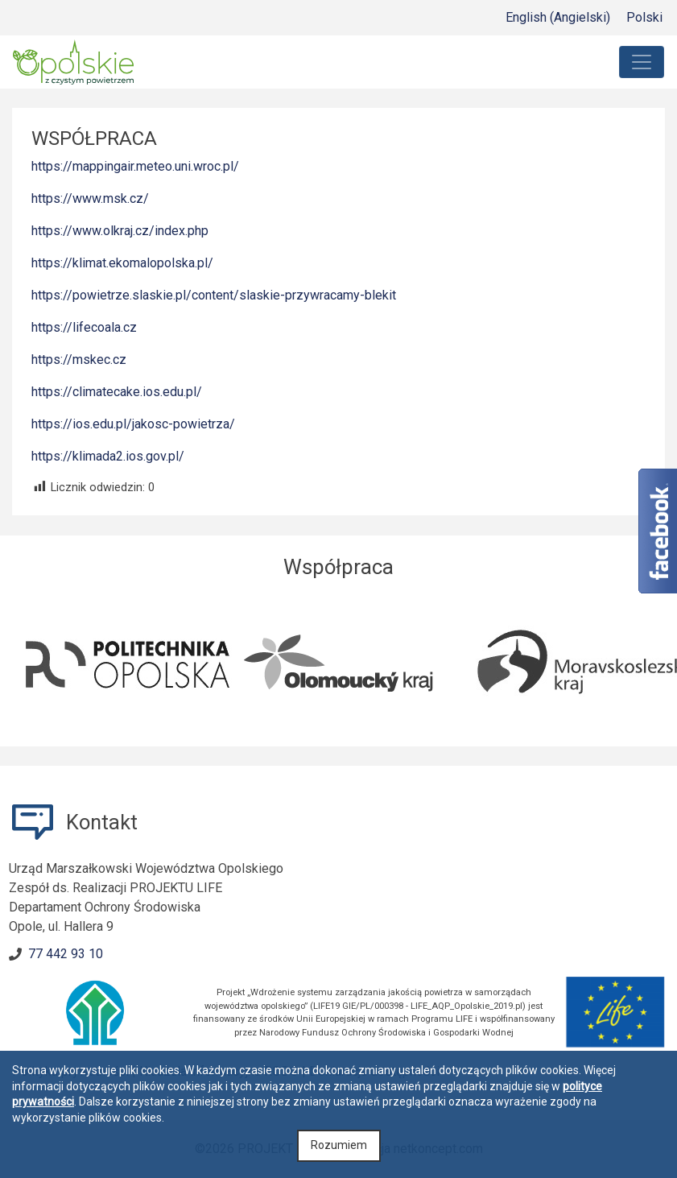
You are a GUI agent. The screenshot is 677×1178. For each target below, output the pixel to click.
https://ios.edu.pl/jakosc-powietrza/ (133, 424)
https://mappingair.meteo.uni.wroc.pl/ (135, 166)
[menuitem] (557, 17)
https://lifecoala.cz (84, 327)
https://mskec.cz (78, 359)
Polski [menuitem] (644, 17)
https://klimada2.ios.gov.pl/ (107, 456)
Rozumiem (339, 1145)
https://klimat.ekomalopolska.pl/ (122, 263)
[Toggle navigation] (641, 62)
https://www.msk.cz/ (90, 198)
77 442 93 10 (65, 953)
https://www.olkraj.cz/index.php (119, 230)
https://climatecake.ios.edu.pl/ (116, 391)
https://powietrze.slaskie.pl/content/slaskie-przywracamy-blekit (213, 295)
